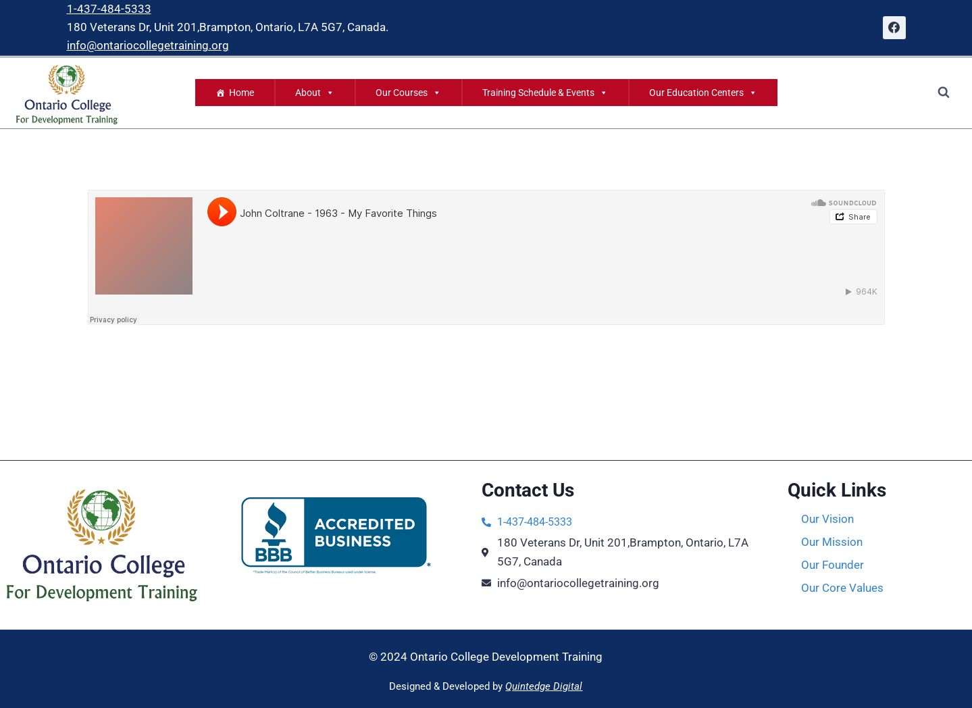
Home (241, 92)
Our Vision (827, 519)
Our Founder (832, 565)
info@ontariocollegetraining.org (148, 45)
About (314, 92)
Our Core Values (842, 588)
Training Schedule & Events (545, 92)
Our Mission (832, 542)
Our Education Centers (703, 92)
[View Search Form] (943, 92)
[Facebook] (894, 27)
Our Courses (408, 92)
